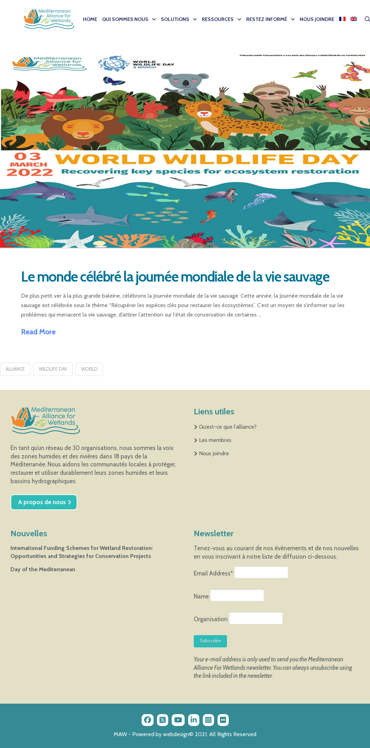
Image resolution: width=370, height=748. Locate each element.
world (89, 369)
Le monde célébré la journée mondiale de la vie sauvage (175, 276)
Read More (38, 331)
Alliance (15, 369)
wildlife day (53, 369)
